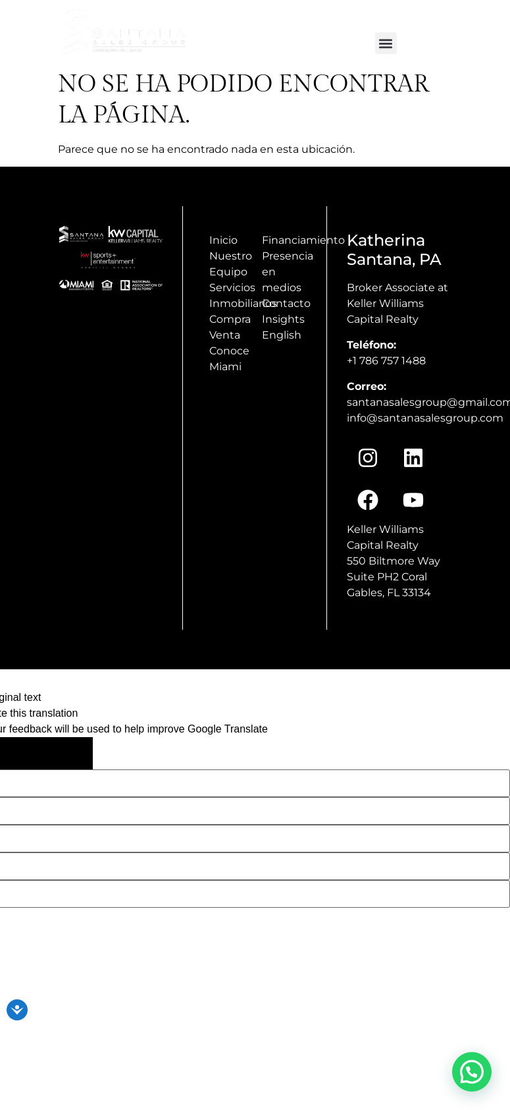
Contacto (286, 303)
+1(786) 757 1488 (460, 15)
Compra (230, 319)
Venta (224, 335)
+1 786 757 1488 (386, 360)
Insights (283, 319)
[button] (386, 43)
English (281, 335)
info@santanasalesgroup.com (339, 15)
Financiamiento (303, 240)
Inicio (223, 240)
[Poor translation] (66, 753)
